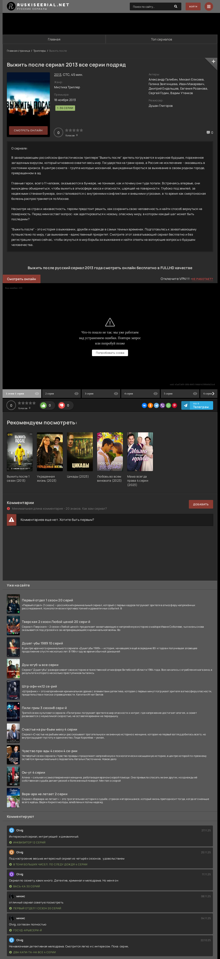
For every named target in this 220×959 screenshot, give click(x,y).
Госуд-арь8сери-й (25, 931)
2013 (57, 75)
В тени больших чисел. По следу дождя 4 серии (48, 865)
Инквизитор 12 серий (27, 843)
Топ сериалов (162, 39)
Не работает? (202, 279)
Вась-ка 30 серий (24, 887)
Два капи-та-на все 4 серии (32, 952)
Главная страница (18, 51)
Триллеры (39, 51)
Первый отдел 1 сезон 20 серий (35, 909)
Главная (54, 39)
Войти (191, 6)
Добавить (201, 504)
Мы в (201, 405)
